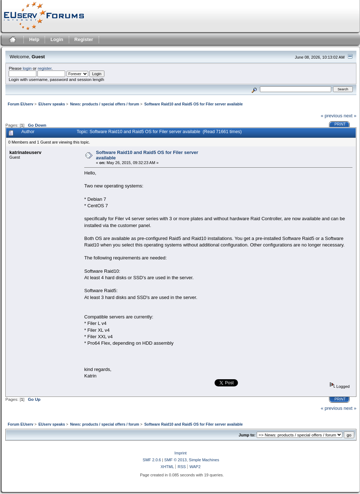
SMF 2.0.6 (152, 460)
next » (350, 115)
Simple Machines (204, 460)
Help (34, 39)
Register (84, 39)
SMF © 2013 (175, 460)
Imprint (181, 453)
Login (56, 39)
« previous (331, 115)
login (27, 68)
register (44, 68)
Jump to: (247, 435)
